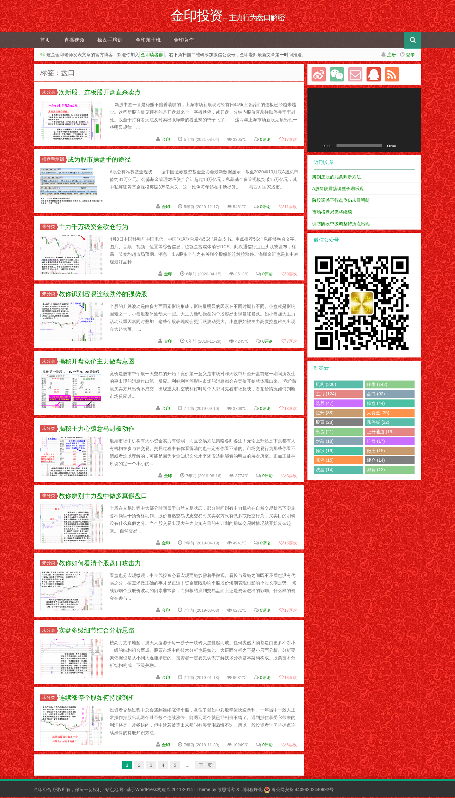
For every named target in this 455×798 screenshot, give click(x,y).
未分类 (49, 92)
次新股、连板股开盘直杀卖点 (100, 92)
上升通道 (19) (380, 432)
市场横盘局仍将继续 (332, 212)
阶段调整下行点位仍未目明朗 (341, 200)
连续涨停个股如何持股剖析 (97, 698)
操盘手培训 (110, 40)
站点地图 (114, 790)
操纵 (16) (325, 451)
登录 (410, 55)
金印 (166, 140)
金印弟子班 (148, 40)
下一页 (205, 765)
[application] (364, 120)
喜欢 (288, 140)
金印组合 (43, 790)
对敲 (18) (325, 441)
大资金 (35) (378, 413)
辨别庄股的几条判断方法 (336, 177)
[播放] (315, 146)
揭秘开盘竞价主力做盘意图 (97, 361)
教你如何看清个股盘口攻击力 (100, 563)
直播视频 (74, 40)
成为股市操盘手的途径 (99, 160)
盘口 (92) (376, 394)
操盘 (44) (376, 403)
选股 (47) (325, 403)
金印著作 (184, 40)
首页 (45, 40)
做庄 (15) (376, 451)
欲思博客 (226, 790)
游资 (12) (376, 470)
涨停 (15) (325, 460)
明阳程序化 (251, 790)
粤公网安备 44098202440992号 (302, 790)
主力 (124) (326, 394)
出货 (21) (325, 432)
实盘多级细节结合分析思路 (97, 630)
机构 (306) (326, 384)
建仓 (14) (376, 460)
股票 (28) (325, 422)
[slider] (359, 146)
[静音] (403, 146)
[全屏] (413, 146)
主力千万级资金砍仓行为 (93, 227)
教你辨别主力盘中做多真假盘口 (103, 496)
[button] (364, 120)
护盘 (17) (376, 441)
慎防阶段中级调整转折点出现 (341, 224)
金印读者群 (152, 55)
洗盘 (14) (325, 470)
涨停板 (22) (378, 422)
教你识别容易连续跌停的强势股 (103, 294)
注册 (391, 55)
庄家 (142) (377, 384)
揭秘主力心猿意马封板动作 (97, 429)
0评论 (265, 140)
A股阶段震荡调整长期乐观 (338, 189)
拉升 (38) (325, 413)
